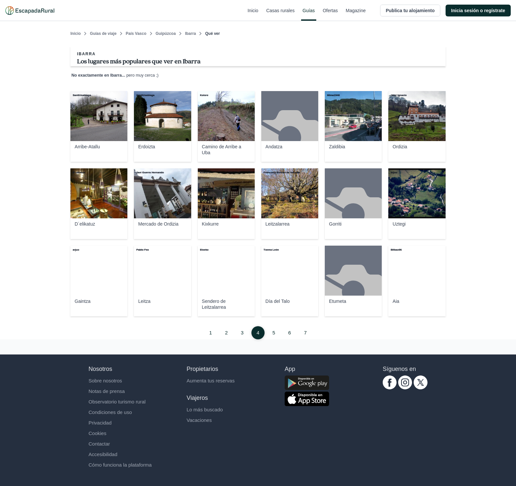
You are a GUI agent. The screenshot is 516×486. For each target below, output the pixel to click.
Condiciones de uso (110, 412)
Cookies (97, 433)
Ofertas (330, 14)
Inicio (253, 14)
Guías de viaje (103, 33)
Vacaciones (199, 420)
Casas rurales (280, 14)
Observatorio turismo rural (117, 401)
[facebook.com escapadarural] (390, 387)
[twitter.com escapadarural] (420, 387)
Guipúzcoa (166, 33)
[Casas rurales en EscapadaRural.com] (29, 10)
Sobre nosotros (105, 380)
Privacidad (100, 422)
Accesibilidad (103, 454)
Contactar (99, 444)
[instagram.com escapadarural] (405, 387)
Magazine (356, 14)
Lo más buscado (205, 409)
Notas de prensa (107, 391)
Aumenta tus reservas (211, 380)
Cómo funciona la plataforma (120, 465)
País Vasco (136, 33)
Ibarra (190, 33)
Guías (308, 14)
